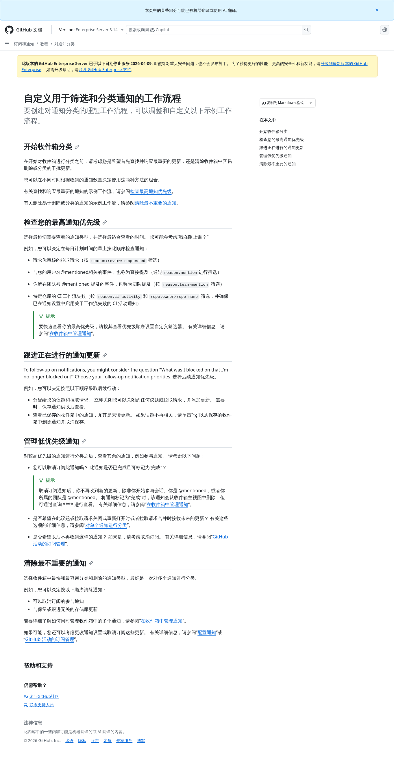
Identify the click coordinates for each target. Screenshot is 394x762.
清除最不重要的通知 (155, 203)
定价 (107, 740)
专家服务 (124, 740)
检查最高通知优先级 (151, 191)
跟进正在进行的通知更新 (65, 355)
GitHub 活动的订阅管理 (49, 639)
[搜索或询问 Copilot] (218, 29)
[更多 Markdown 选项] (311, 102)
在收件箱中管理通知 (70, 333)
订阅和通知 (24, 44)
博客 (141, 740)
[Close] (377, 9)
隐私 (82, 740)
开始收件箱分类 (51, 146)
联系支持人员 (39, 704)
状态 (95, 740)
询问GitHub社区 (41, 696)
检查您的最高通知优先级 (65, 222)
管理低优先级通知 (55, 441)
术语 (69, 740)
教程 (44, 44)
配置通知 (206, 632)
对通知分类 (64, 44)
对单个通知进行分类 (106, 525)
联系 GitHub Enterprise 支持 (105, 69)
